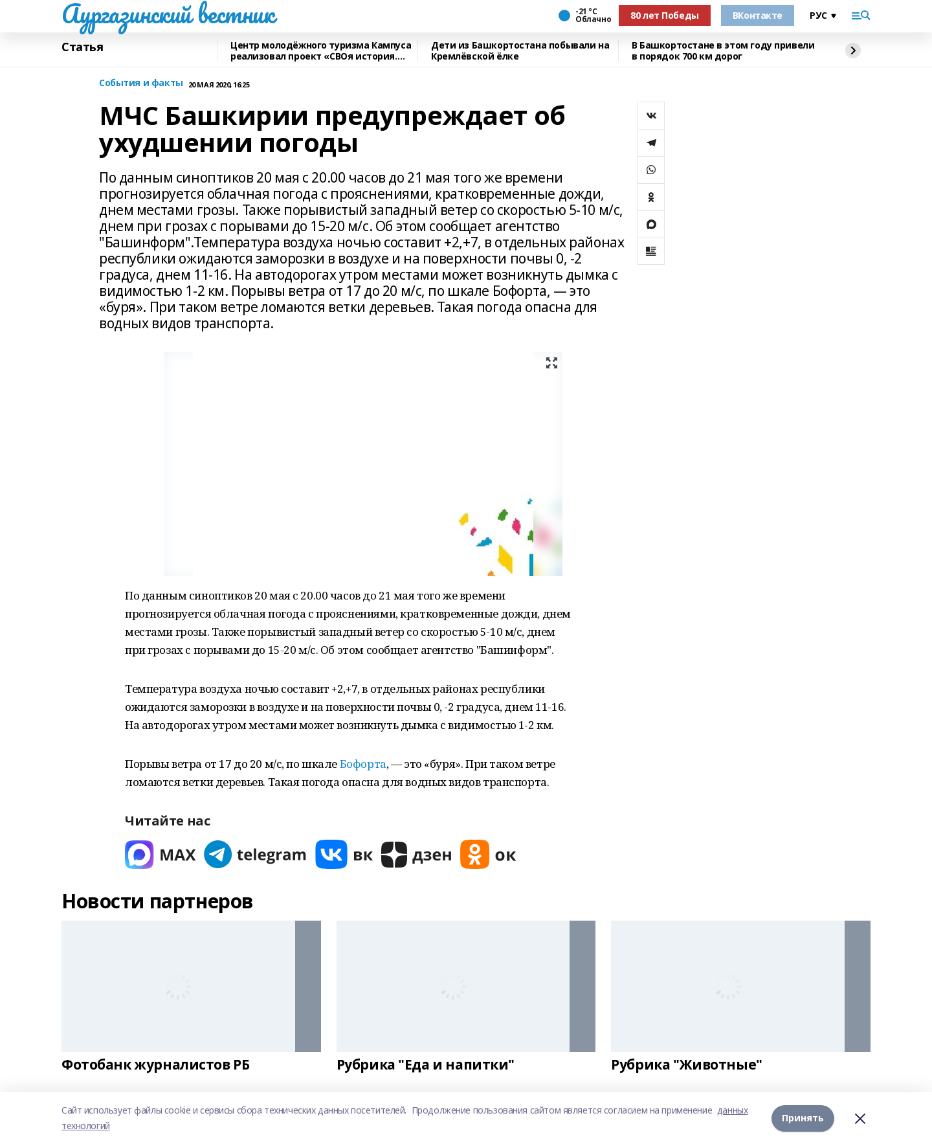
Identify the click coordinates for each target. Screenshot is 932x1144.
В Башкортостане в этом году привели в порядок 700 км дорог (723, 51)
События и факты (141, 83)
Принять (803, 1118)
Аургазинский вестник (167, 13)
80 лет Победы (664, 15)
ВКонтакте (757, 15)
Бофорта (363, 763)
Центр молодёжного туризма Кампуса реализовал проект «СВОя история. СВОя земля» (320, 51)
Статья (82, 47)
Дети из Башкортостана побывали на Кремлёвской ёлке (520, 51)
